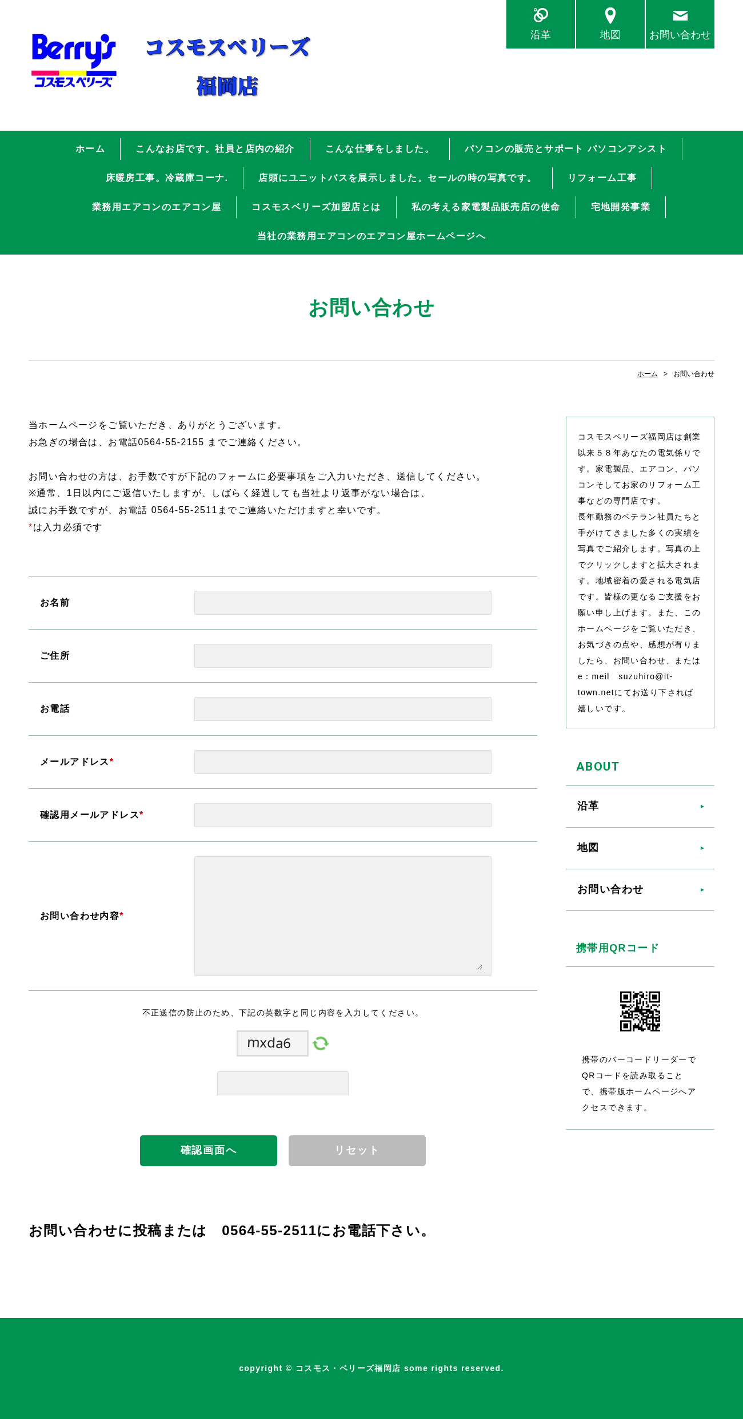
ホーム (90, 149)
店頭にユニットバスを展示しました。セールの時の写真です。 (397, 178)
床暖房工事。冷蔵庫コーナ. (167, 178)
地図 (610, 35)
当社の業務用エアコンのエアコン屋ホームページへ (371, 236)
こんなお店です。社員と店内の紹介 (214, 149)
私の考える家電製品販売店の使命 (486, 207)
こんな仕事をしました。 (379, 149)
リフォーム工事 (602, 178)
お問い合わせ (680, 35)
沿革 (540, 35)
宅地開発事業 (620, 207)
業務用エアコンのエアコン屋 (156, 207)
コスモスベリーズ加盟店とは (316, 207)
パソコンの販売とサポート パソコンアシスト (566, 149)
